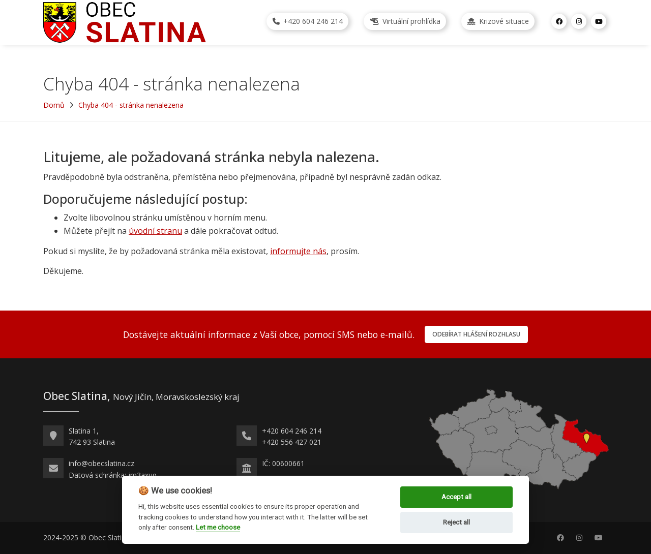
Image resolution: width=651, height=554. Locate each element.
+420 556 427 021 (291, 442)
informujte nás (298, 251)
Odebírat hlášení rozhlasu (476, 334)
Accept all (456, 497)
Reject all (456, 522)
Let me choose (218, 527)
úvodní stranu (155, 230)
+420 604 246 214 (308, 21)
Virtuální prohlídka (405, 21)
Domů (54, 105)
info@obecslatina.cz (101, 463)
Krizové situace (498, 21)
